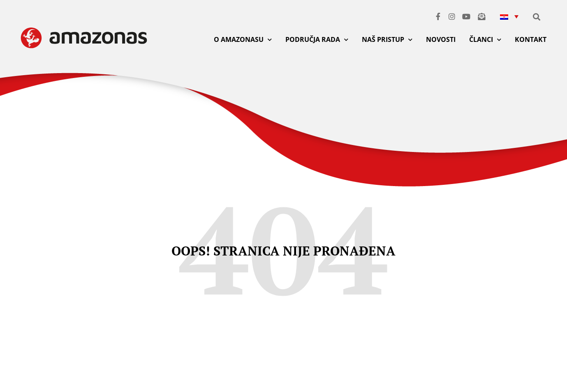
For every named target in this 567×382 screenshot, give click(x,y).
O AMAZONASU (243, 39)
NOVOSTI (441, 39)
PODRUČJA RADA (316, 39)
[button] (509, 16)
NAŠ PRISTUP (387, 39)
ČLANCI (485, 39)
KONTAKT (530, 39)
